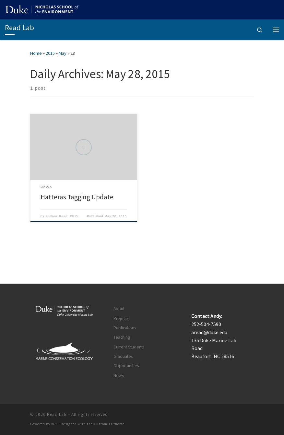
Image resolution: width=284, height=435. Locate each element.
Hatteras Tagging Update (77, 197)
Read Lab (56, 414)
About (118, 309)
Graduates (123, 356)
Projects (120, 318)
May (62, 53)
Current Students (128, 347)
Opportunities (126, 366)
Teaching (121, 337)
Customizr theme (109, 424)
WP (54, 424)
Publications (124, 328)
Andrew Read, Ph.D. (62, 216)
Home (36, 53)
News (118, 375)
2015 (50, 53)
